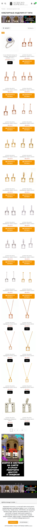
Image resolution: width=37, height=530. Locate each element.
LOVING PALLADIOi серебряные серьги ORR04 (10, 89)
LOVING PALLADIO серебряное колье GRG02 (10, 386)
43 (22, 430)
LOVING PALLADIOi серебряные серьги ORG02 (27, 189)
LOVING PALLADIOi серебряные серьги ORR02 (10, 122)
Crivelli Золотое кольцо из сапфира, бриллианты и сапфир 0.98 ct (10, 56)
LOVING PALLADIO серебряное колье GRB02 (27, 418)
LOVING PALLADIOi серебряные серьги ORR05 (27, 55)
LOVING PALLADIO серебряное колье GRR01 (10, 355)
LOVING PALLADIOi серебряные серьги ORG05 (10, 156)
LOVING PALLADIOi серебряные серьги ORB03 (10, 256)
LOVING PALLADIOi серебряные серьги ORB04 (27, 223)
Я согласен (23, 522)
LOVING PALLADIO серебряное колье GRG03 (27, 355)
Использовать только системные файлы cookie (18, 526)
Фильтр (6, 28)
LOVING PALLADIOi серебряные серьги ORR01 (27, 122)
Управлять (13, 522)
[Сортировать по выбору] (31, 28)
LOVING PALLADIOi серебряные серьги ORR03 (27, 89)
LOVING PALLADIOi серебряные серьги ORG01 (27, 290)
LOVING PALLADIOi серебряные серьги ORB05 (10, 223)
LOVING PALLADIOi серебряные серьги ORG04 (27, 156)
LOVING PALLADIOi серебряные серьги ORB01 (10, 290)
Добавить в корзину (27, 62)
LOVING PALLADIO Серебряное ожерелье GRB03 (10, 419)
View (10, 62)
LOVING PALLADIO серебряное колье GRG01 (27, 386)
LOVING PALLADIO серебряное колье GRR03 (10, 323)
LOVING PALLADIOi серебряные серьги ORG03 (10, 189)
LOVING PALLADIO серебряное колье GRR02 (27, 323)
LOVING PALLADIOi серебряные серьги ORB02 (27, 256)
